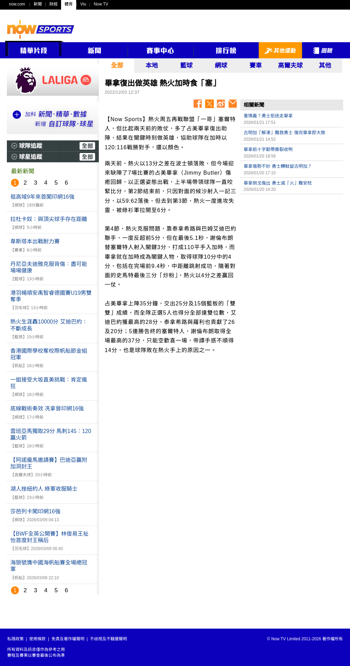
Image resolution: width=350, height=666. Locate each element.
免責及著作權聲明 (67, 638)
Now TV (101, 4)
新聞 (38, 4)
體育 (69, 4)
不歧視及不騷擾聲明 (108, 638)
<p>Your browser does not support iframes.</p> (291, 245)
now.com (17, 4)
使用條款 (37, 638)
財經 (53, 4)
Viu (83, 4)
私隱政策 (15, 638)
